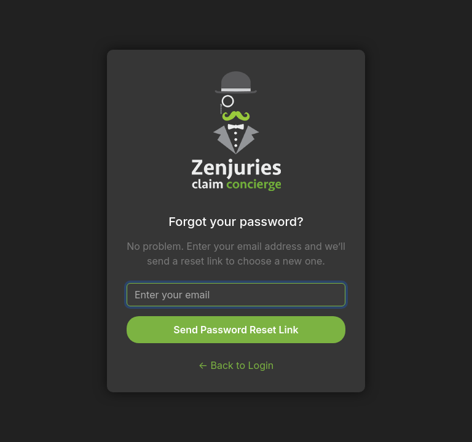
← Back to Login (236, 365)
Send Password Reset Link (235, 330)
